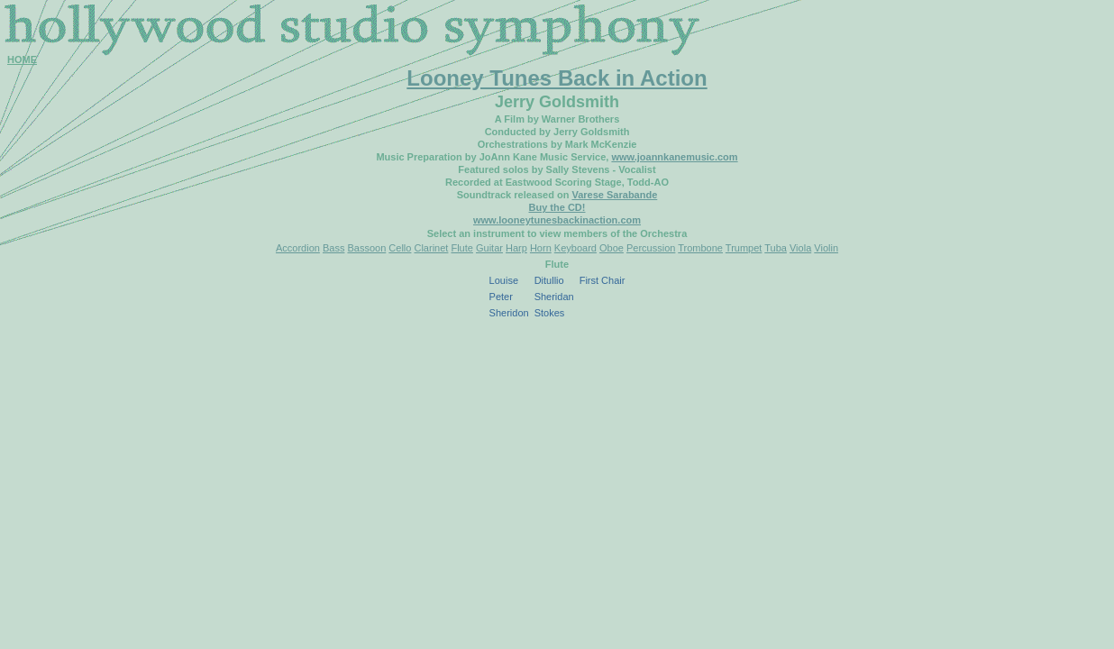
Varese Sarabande (614, 194)
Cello (399, 247)
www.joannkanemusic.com (674, 156)
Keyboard (575, 247)
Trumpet (744, 247)
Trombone (700, 247)
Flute (461, 247)
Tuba (775, 247)
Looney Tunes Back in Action (556, 78)
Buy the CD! (557, 207)
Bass (333, 247)
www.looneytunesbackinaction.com (557, 220)
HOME (22, 59)
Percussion (650, 247)
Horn (541, 247)
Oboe (611, 247)
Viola (800, 247)
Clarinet (431, 247)
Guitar (489, 247)
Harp (516, 247)
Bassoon (366, 247)
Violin (826, 247)
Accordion (298, 247)
